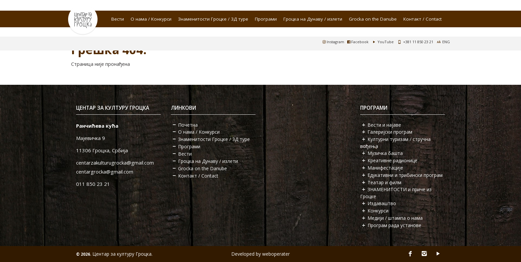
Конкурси (377, 210)
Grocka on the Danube (373, 19)
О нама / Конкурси (151, 19)
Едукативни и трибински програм (405, 175)
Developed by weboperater (260, 254)
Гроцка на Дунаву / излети (312, 19)
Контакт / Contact (422, 19)
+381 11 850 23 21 (418, 41)
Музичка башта (385, 153)
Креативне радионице (392, 160)
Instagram (333, 41)
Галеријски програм (389, 132)
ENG (446, 41)
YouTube (382, 41)
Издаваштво (381, 203)
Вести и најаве (384, 125)
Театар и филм (384, 182)
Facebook (357, 41)
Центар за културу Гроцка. (122, 254)
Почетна (188, 125)
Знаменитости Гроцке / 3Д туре (213, 19)
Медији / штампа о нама (395, 218)
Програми (266, 19)
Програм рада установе (394, 225)
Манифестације (385, 168)
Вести (117, 19)
